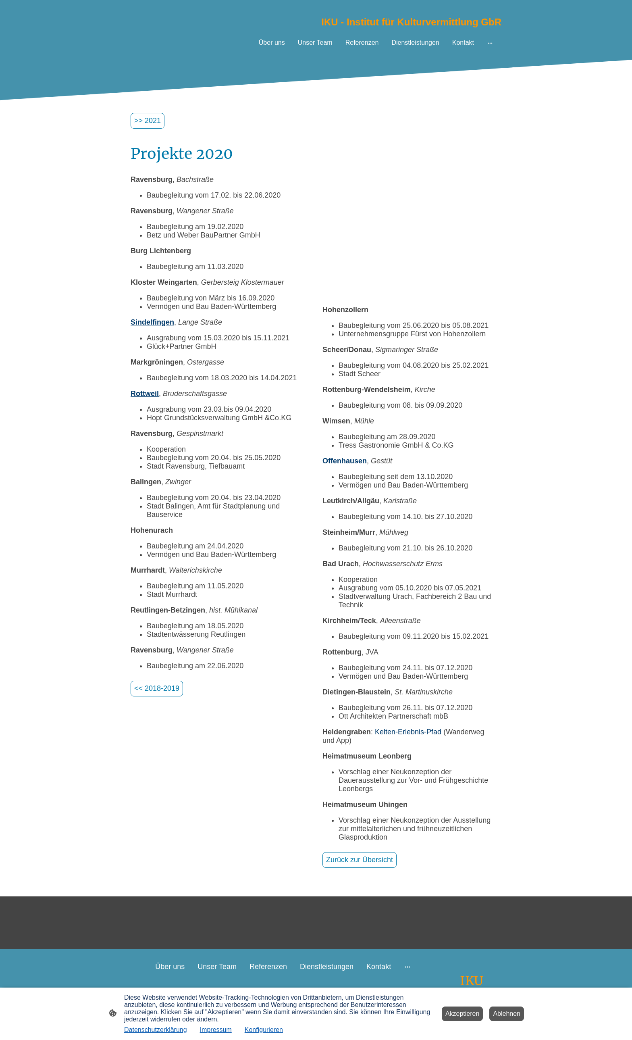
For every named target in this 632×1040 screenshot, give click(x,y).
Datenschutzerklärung (155, 1029)
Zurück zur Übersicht (359, 860)
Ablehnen (506, 1013)
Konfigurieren (264, 1029)
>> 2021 (147, 121)
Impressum (216, 1029)
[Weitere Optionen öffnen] (490, 42)
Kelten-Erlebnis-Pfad (408, 732)
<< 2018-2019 (156, 688)
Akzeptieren (462, 1013)
